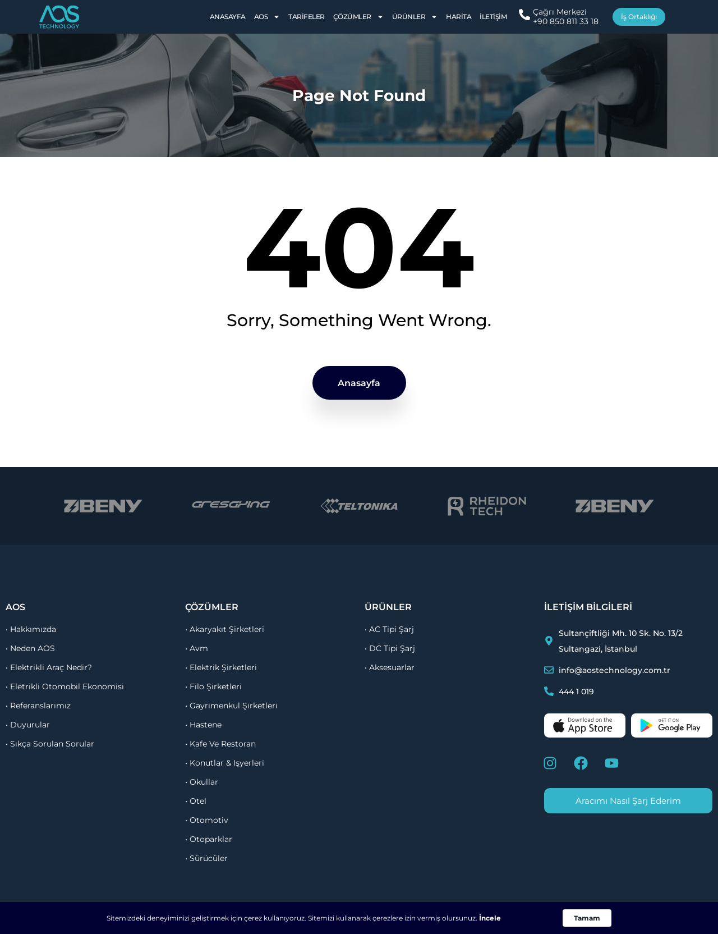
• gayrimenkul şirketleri (231, 705)
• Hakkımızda (31, 629)
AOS (267, 16)
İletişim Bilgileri (588, 607)
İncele (490, 918)
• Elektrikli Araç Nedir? (49, 667)
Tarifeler (306, 16)
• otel (195, 801)
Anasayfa (228, 16)
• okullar (201, 782)
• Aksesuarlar (390, 667)
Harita (458, 16)
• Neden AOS (30, 648)
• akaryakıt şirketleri (224, 629)
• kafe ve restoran (220, 744)
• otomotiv (206, 820)
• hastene (203, 725)
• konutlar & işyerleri (224, 763)
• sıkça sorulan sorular (50, 744)
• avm (196, 648)
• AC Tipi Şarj (389, 629)
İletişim (493, 16)
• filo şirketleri (213, 686)
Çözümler (358, 16)
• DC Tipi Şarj (390, 648)
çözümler (211, 607)
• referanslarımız (38, 705)
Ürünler (415, 16)
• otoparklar (208, 839)
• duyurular (28, 725)
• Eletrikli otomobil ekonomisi (65, 686)
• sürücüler (206, 858)
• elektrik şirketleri (221, 667)
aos (15, 607)
